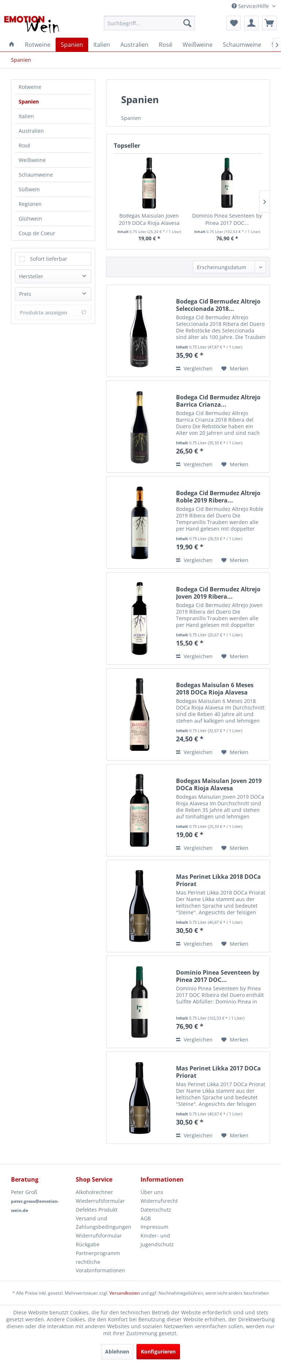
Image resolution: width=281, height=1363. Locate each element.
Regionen (30, 203)
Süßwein (29, 189)
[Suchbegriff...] (149, 23)
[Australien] (134, 45)
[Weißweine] (197, 45)
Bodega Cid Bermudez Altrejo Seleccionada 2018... (218, 305)
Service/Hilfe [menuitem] (251, 6)
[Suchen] (187, 23)
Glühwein (30, 218)
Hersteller (31, 276)
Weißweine (32, 160)
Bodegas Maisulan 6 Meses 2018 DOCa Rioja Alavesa (215, 688)
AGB (145, 1218)
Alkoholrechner (94, 1192)
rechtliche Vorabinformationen (100, 1266)
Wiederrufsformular (100, 1200)
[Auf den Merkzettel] (234, 368)
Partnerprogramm (98, 1253)
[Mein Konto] (251, 23)
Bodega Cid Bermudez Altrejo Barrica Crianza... (218, 401)
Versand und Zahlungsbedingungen (103, 1223)
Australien (31, 130)
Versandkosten (124, 1293)
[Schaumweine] (242, 45)
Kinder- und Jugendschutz (157, 1240)
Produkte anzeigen (53, 312)
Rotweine (30, 86)
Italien (26, 116)
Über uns (151, 1192)
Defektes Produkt (96, 1209)
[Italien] (101, 45)
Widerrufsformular (99, 1235)
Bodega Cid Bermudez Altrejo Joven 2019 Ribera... (218, 593)
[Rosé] (165, 45)
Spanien (29, 101)
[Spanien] (72, 45)
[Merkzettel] (233, 23)
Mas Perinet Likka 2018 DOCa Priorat (218, 880)
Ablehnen (117, 1351)
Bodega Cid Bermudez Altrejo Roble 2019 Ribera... (218, 496)
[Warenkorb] (269, 23)
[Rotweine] (38, 45)
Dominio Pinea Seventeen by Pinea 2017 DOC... (227, 219)
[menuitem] (149, 23)
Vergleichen (194, 368)
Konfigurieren (158, 1351)
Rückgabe (88, 1244)
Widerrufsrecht (159, 1200)
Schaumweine (36, 174)
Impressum (154, 1226)
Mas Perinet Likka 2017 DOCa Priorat (218, 1072)
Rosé (24, 145)
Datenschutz (155, 1209)
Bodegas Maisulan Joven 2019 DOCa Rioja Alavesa (149, 219)
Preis (25, 293)
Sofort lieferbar (48, 258)
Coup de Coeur (37, 233)
